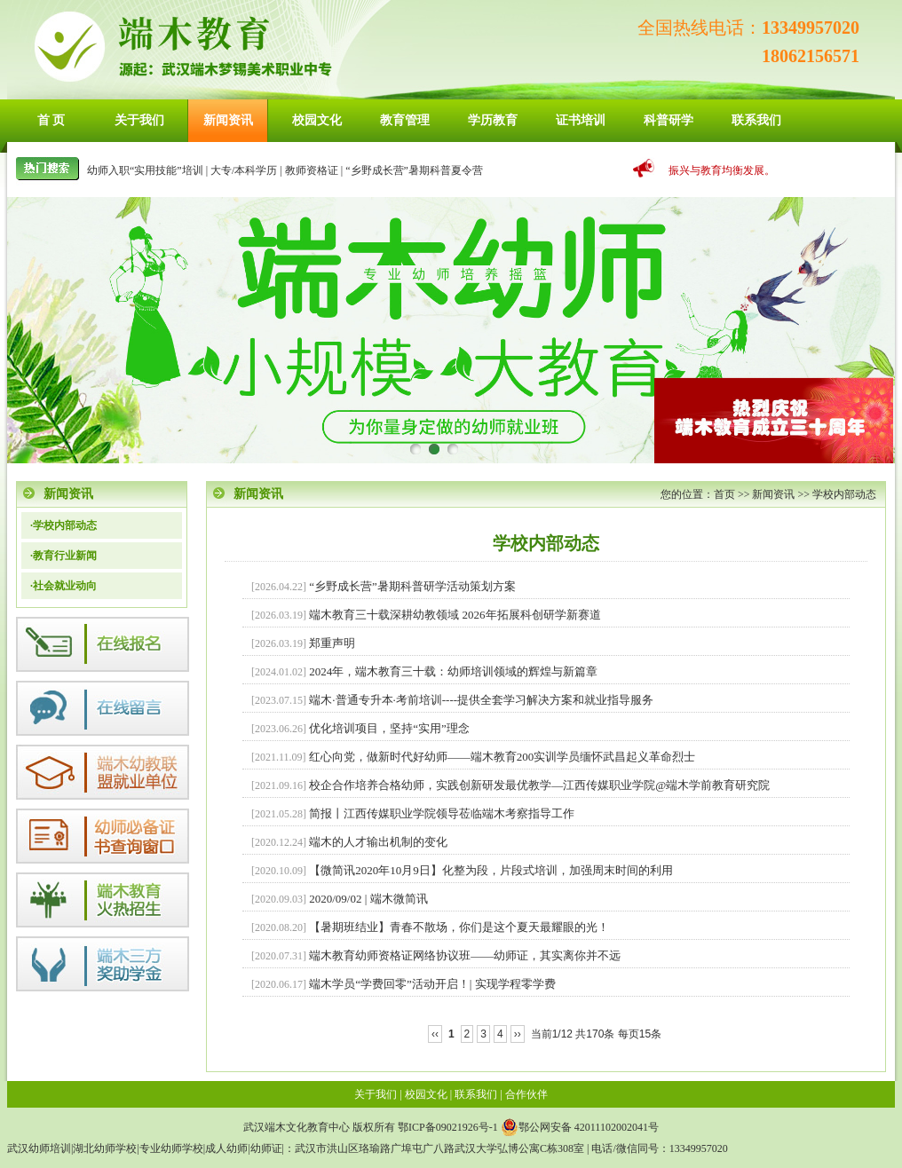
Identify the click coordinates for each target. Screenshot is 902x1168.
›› (517, 1034)
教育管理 (405, 120)
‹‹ (435, 1034)
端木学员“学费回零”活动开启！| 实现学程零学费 (432, 983)
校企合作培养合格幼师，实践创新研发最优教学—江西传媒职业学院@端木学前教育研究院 (539, 785)
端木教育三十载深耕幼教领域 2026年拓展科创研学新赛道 (454, 614)
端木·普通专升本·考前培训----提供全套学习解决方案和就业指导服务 (481, 699)
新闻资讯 (228, 120)
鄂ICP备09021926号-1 (448, 1127)
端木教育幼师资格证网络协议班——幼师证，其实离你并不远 (465, 955)
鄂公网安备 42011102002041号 (580, 1127)
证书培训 (580, 120)
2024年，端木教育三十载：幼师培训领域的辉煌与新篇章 (453, 671)
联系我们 (756, 120)
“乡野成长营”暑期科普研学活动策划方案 (412, 586)
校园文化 (317, 120)
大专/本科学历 (243, 170)
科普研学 (668, 120)
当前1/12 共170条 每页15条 (596, 1034)
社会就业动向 (65, 586)
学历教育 (493, 120)
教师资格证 (311, 170)
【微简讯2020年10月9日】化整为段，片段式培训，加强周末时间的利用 (491, 870)
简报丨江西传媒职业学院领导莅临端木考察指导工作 (441, 813)
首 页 (51, 120)
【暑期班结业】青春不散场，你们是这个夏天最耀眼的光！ (459, 927)
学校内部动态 (844, 494)
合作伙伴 (526, 1094)
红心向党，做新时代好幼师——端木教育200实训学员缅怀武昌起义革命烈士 (502, 756)
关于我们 (139, 120)
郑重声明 (332, 643)
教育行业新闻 (65, 555)
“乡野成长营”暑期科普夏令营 (414, 170)
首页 (724, 494)
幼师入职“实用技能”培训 (145, 170)
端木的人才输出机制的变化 (378, 841)
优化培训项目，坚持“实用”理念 (389, 728)
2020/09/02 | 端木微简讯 (368, 898)
